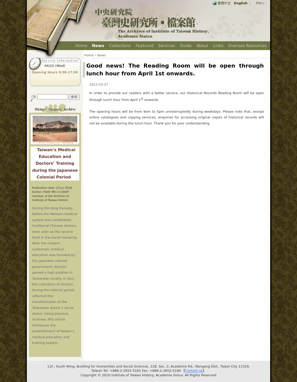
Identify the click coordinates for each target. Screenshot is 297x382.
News (98, 45)
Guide (186, 45)
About (202, 45)
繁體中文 (224, 3)
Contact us (194, 370)
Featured (145, 45)
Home (81, 45)
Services (166, 45)
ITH (258, 3)
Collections (120, 45)
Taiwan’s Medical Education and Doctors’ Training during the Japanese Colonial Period (55, 163)
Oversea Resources (247, 45)
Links (218, 45)
